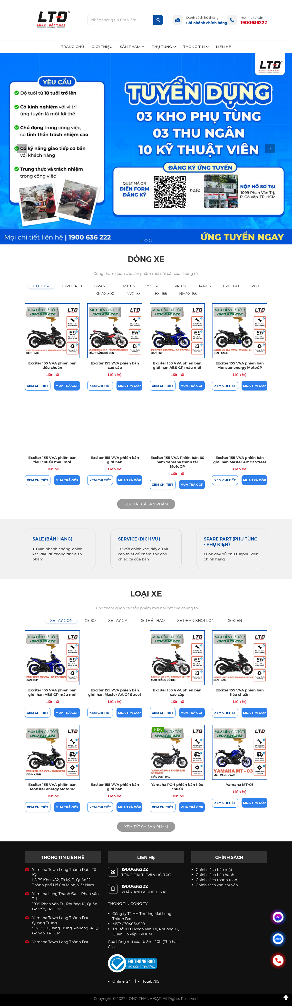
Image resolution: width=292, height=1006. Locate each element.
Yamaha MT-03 (239, 784)
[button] (22, 149)
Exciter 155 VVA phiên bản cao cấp (115, 365)
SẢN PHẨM (132, 46)
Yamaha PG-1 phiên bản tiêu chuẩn (177, 786)
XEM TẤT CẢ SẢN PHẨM (146, 504)
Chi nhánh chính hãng (206, 22)
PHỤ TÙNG (164, 46)
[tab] (41, 286)
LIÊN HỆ (223, 46)
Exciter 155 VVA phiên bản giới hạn (115, 459)
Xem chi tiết (37, 385)
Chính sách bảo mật (214, 869)
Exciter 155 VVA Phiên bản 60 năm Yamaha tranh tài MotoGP (177, 462)
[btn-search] (158, 20)
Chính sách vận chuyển (217, 885)
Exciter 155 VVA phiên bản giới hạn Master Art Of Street (239, 459)
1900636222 (254, 22)
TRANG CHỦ (72, 46)
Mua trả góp (67, 385)
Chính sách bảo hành (215, 874)
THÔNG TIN (196, 46)
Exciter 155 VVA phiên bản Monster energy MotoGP (239, 365)
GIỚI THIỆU (102, 46)
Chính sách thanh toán (216, 879)
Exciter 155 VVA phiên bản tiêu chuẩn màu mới (52, 459)
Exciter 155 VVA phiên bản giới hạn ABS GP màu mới (177, 365)
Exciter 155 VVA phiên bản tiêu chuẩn (52, 365)
